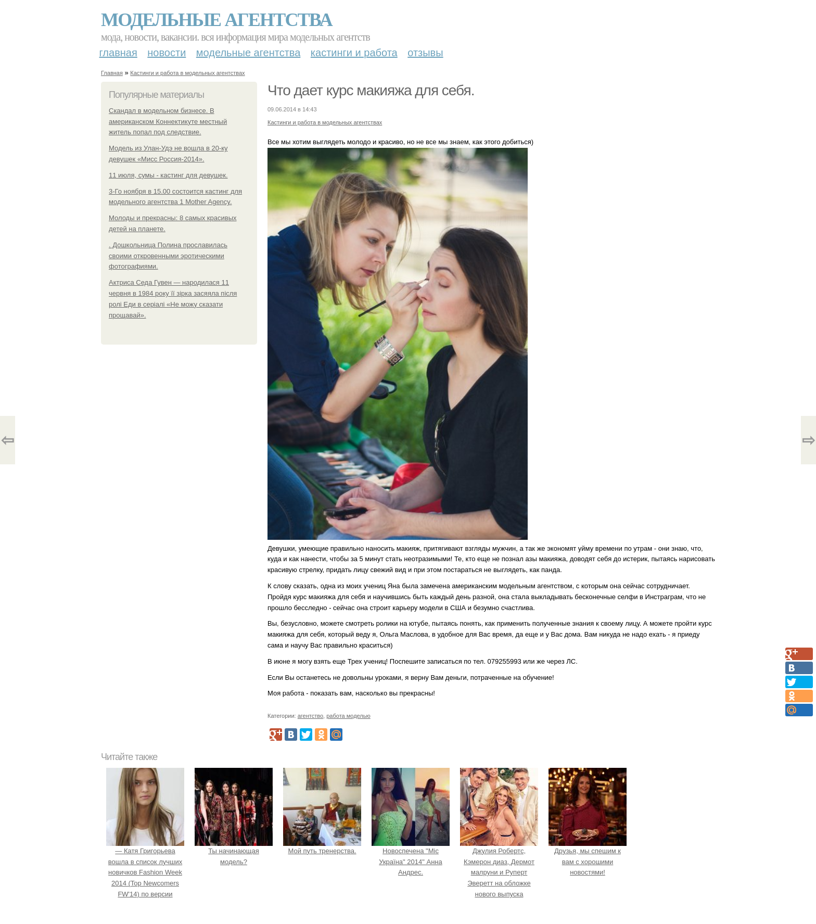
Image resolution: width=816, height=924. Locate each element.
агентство (310, 716)
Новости (166, 52)
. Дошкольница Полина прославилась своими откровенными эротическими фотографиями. (168, 256)
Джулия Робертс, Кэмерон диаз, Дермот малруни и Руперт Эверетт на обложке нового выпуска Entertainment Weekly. (499, 872)
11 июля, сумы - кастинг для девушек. (168, 175)
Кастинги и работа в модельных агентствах (187, 73)
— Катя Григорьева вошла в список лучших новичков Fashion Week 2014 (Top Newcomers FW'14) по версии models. (145, 872)
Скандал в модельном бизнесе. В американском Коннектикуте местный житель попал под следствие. (168, 121)
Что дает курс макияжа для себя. (370, 90)
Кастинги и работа (354, 52)
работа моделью (348, 716)
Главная (118, 52)
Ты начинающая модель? (234, 851)
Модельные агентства (216, 19)
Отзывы (425, 52)
